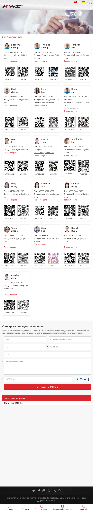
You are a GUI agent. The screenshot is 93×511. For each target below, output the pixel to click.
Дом (4, 37)
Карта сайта (70, 498)
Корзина (9, 507)
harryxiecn (74, 108)
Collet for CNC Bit (13, 403)
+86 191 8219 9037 (47, 102)
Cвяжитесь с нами (14, 37)
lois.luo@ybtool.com (50, 99)
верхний (83, 507)
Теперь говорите (10, 61)
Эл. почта (25, 507)
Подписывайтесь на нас (62, 507)
